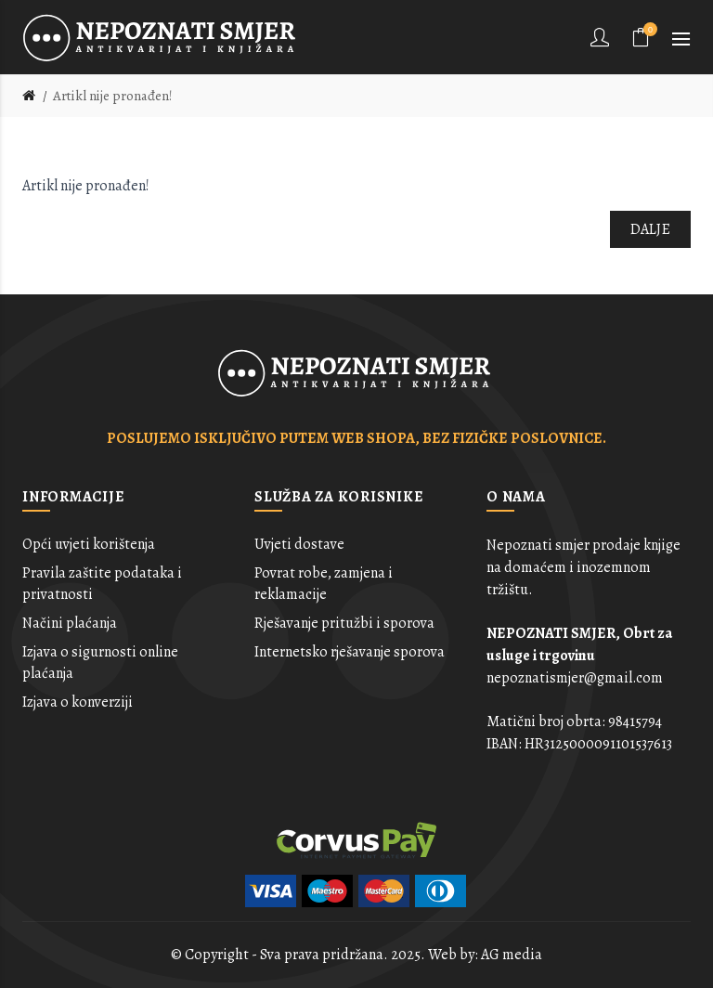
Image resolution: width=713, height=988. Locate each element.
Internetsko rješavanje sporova (349, 652)
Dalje (650, 229)
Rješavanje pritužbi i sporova (344, 623)
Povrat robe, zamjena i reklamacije (323, 583)
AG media (511, 954)
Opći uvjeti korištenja (88, 544)
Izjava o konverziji (77, 702)
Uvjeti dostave (299, 544)
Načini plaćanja (69, 623)
